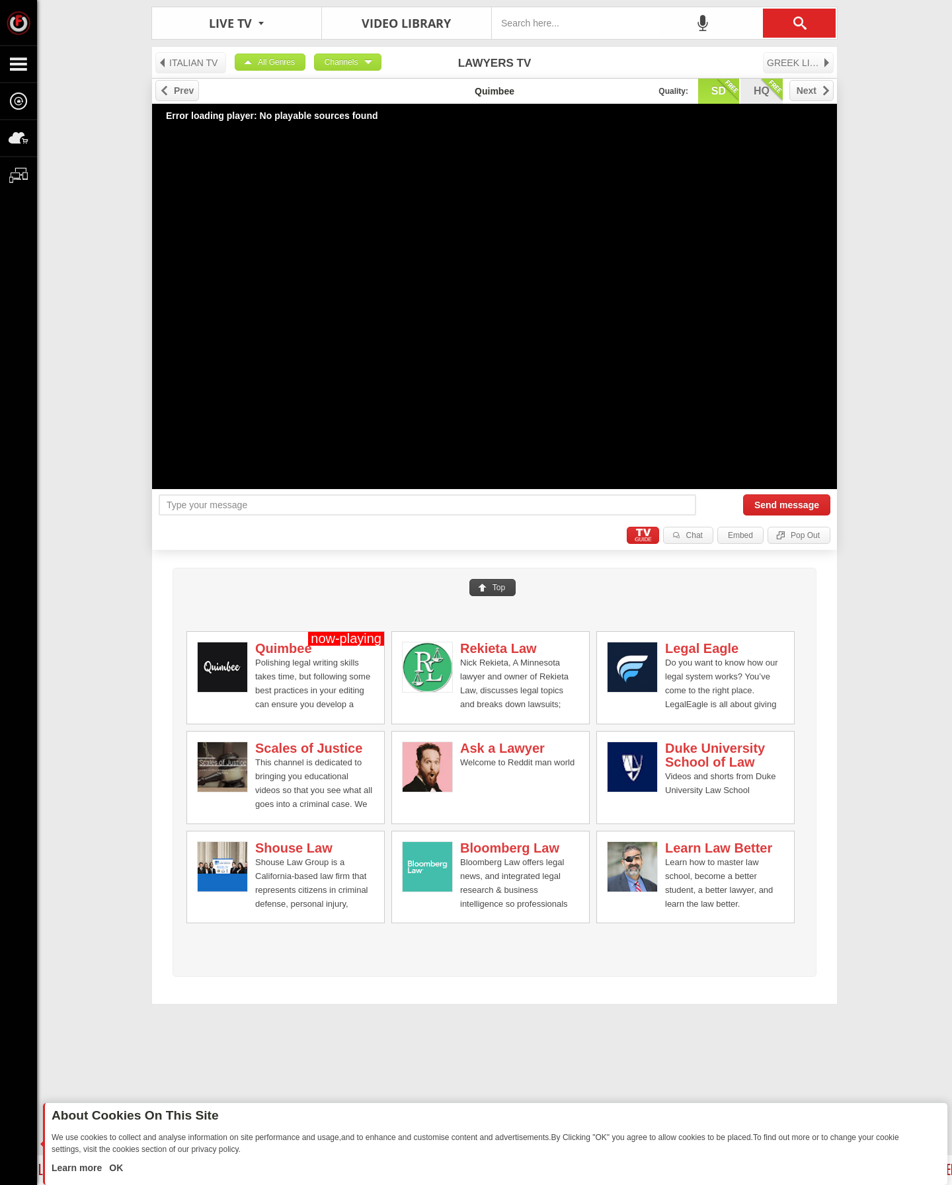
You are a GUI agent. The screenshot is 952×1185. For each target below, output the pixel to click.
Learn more (78, 1168)
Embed (740, 535)
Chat (694, 535)
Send (786, 505)
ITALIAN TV (188, 62)
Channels (341, 62)
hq (768, 90)
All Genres (276, 62)
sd (725, 90)
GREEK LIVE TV (800, 62)
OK (114, 1168)
